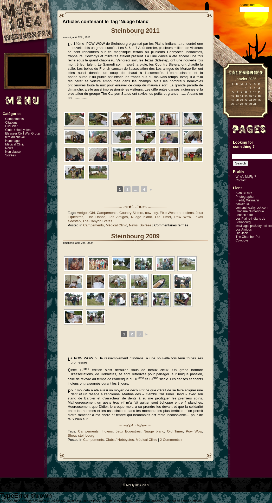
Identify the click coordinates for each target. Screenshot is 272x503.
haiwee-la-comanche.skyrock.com (252, 205)
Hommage (12, 141)
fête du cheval (15, 137)
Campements (14, 119)
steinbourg (86, 435)
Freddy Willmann (247, 200)
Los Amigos (118, 217)
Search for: (247, 5)
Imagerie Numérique (250, 211)
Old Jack (242, 233)
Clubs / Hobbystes (17, 130)
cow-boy (151, 213)
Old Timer (163, 217)
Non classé (13, 152)
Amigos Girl (86, 213)
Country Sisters (131, 213)
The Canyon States (97, 221)
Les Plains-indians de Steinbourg (250, 220)
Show (72, 435)
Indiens (188, 213)
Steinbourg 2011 (135, 30)
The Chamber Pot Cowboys (248, 238)
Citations (11, 122)
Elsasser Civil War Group (22, 133)
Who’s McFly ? (246, 177)
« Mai (226, 107)
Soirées (10, 155)
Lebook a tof (244, 215)
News (9, 148)
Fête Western (170, 213)
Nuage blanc (141, 217)
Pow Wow (182, 217)
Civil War (11, 126)
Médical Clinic (14, 144)
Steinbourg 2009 (135, 236)
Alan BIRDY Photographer (245, 195)
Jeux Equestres (128, 431)
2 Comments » (171, 440)
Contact (241, 180)
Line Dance (96, 217)
